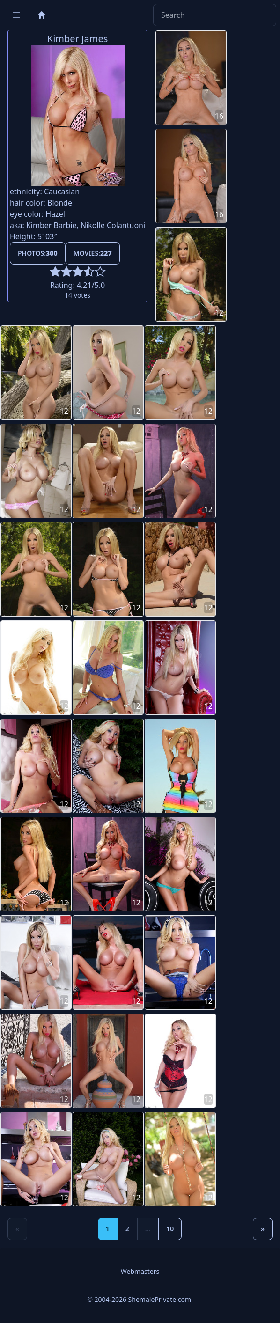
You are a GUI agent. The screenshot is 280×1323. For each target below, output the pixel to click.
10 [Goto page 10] (170, 1228)
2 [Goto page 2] (127, 1228)
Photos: (38, 253)
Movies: (93, 253)
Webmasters (140, 1271)
